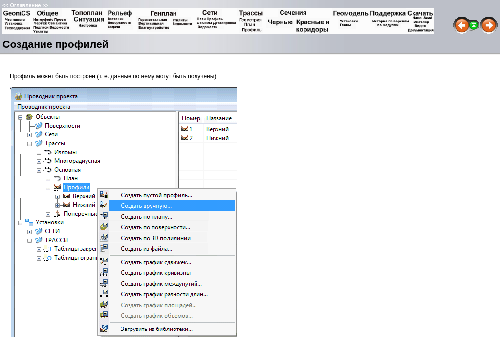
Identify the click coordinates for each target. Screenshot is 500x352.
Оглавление (25, 5)
